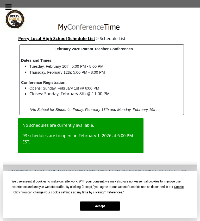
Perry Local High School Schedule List (56, 38)
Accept (100, 206)
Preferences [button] (113, 192)
